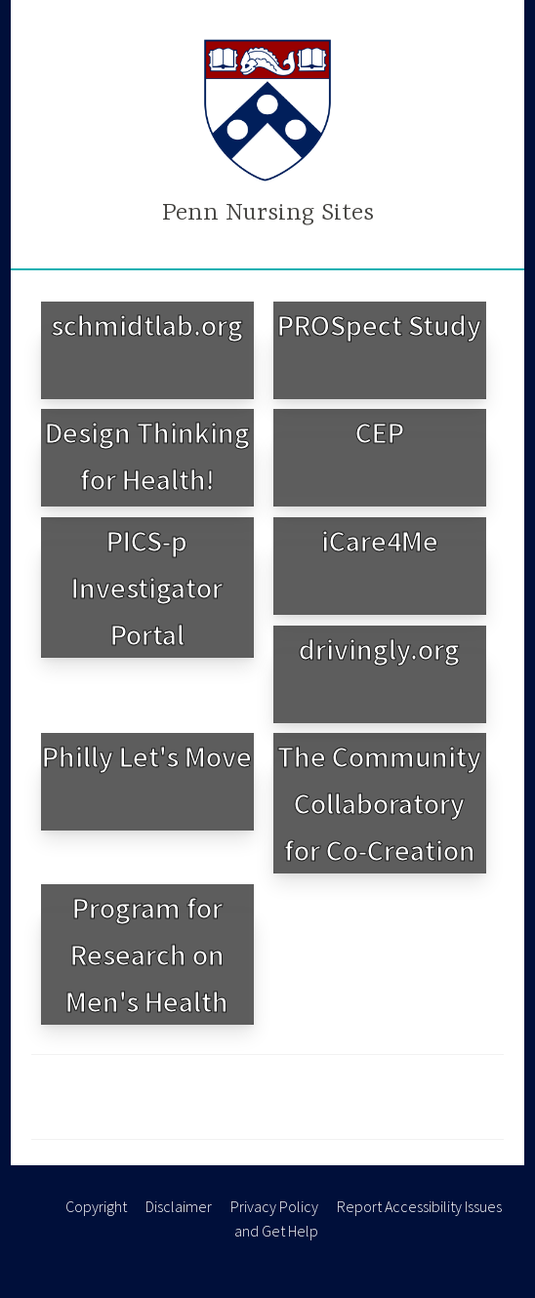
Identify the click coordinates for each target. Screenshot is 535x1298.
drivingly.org (379, 649)
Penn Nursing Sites (268, 213)
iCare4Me (379, 540)
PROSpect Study (379, 325)
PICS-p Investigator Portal (147, 587)
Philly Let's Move (147, 756)
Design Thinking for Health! (147, 456)
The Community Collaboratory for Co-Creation (379, 803)
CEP (379, 432)
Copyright (96, 1206)
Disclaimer (178, 1206)
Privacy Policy (274, 1206)
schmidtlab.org (147, 325)
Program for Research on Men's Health (146, 954)
